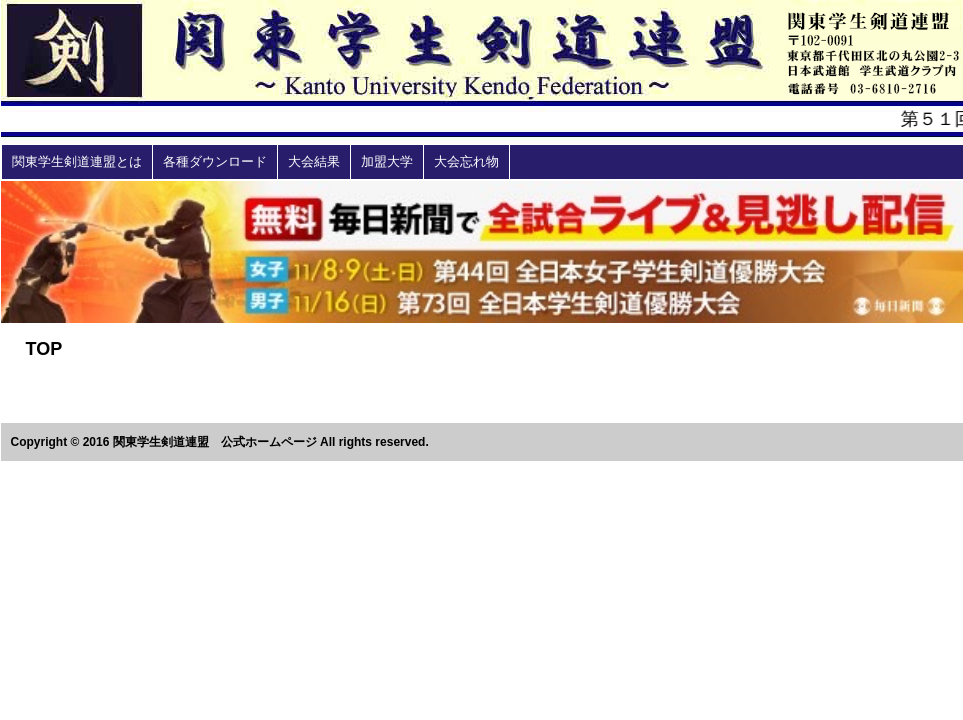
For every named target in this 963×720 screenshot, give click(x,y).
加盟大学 (387, 161)
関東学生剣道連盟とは (77, 161)
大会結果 (314, 161)
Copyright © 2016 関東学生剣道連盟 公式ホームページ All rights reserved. (220, 442)
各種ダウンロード (215, 161)
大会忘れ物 (466, 161)
